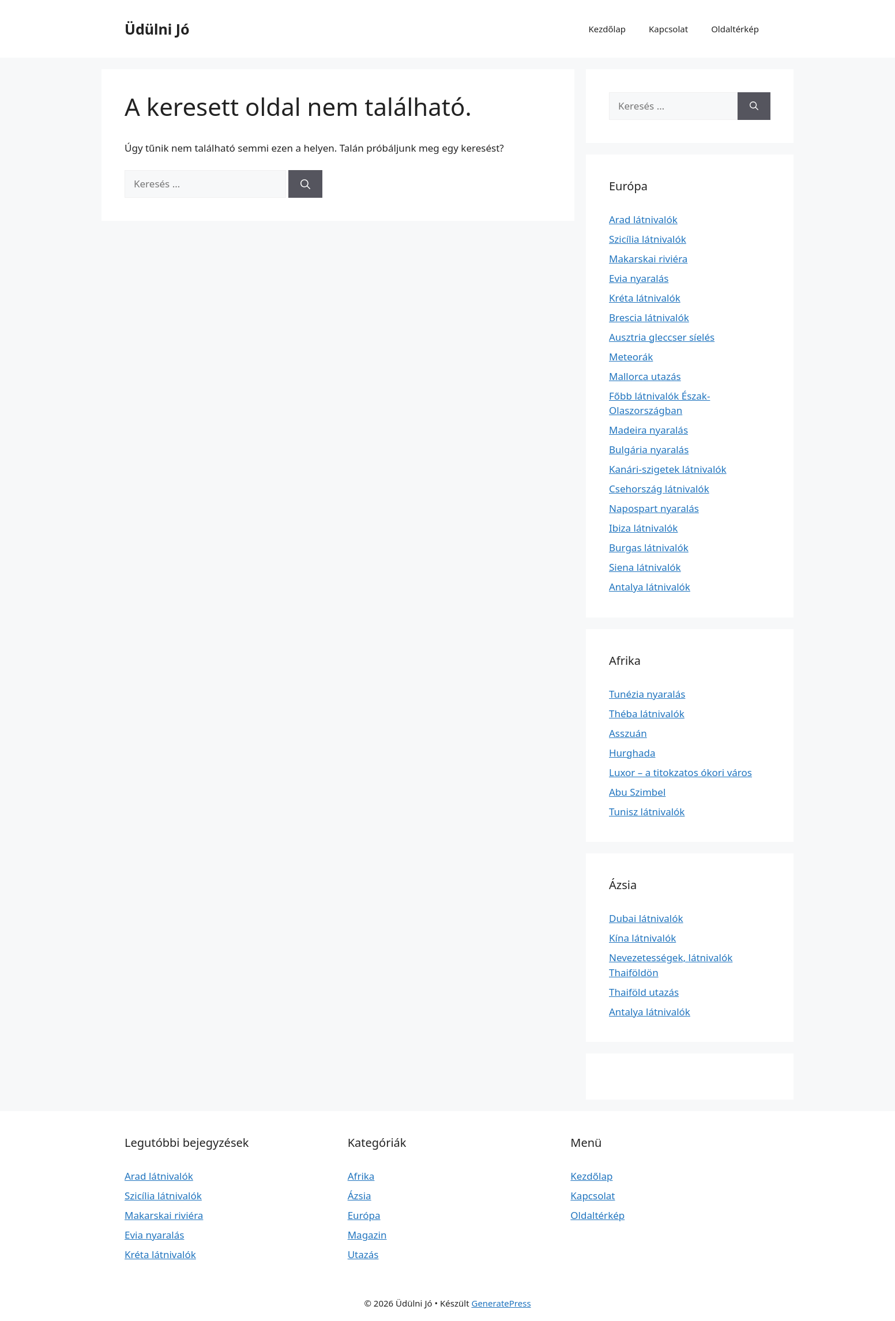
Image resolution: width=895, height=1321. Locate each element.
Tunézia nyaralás (647, 694)
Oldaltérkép (735, 29)
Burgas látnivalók (649, 547)
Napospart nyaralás (654, 508)
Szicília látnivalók (647, 239)
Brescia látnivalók (649, 317)
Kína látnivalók (642, 937)
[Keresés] (305, 184)
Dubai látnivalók (646, 918)
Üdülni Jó (157, 29)
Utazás (363, 1254)
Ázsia (359, 1195)
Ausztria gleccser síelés (662, 337)
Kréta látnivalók (644, 297)
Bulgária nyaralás (649, 449)
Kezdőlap (607, 29)
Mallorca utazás (645, 376)
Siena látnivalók (645, 567)
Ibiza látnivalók (643, 528)
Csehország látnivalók (659, 488)
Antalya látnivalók (649, 586)
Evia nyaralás (638, 278)
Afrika (361, 1176)
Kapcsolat (668, 29)
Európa (364, 1215)
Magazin (367, 1234)
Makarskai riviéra (648, 258)
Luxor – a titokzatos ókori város (680, 772)
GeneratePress (501, 1303)
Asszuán (628, 733)
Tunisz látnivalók (647, 811)
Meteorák (631, 356)
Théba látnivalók (647, 713)
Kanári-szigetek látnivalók (668, 469)
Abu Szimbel (637, 792)
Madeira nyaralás (648, 429)
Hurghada (632, 752)
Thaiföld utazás (644, 992)
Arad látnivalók (643, 219)
